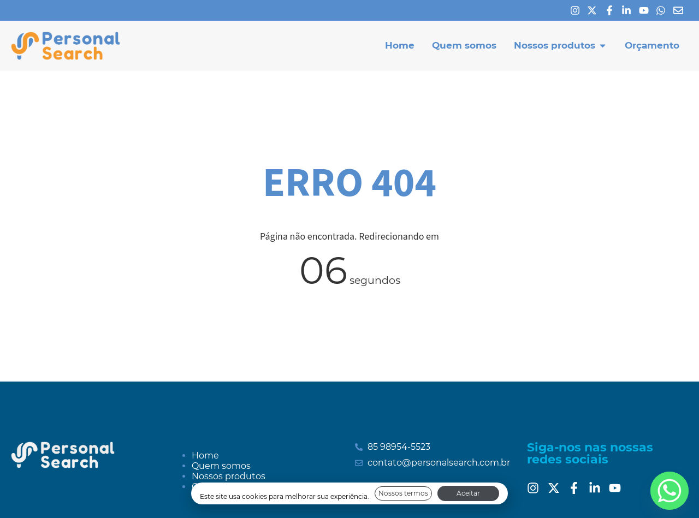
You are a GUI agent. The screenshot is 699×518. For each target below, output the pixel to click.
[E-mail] (681, 10)
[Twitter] (557, 488)
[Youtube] (646, 10)
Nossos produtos (228, 476)
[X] (594, 10)
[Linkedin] (629, 10)
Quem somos (221, 466)
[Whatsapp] (663, 10)
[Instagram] (577, 10)
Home (205, 455)
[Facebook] (612, 10)
